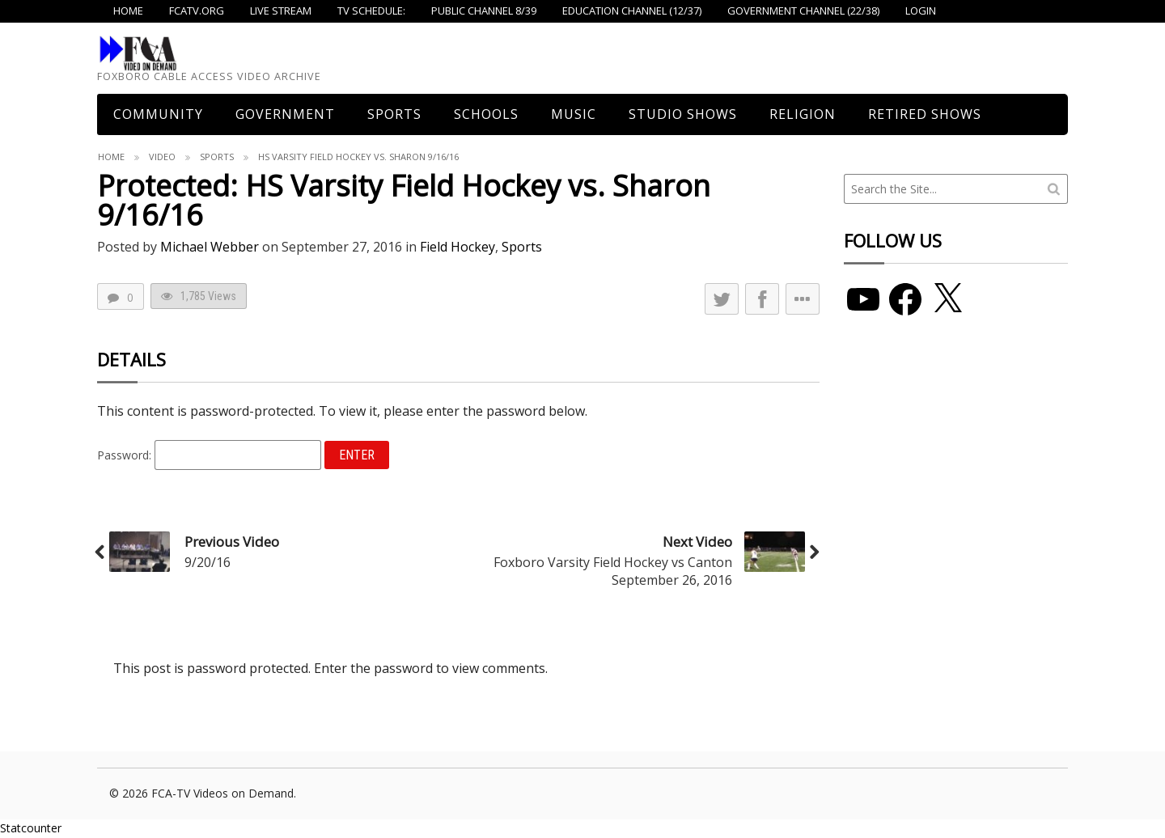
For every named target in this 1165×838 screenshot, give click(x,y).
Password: (209, 455)
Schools (486, 114)
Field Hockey (457, 247)
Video (162, 156)
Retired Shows (924, 114)
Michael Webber (209, 247)
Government (285, 114)
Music (573, 114)
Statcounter (30, 828)
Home (111, 156)
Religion (802, 114)
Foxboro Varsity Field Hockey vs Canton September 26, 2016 (613, 571)
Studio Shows (683, 114)
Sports (394, 114)
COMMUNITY (158, 114)
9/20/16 (207, 562)
